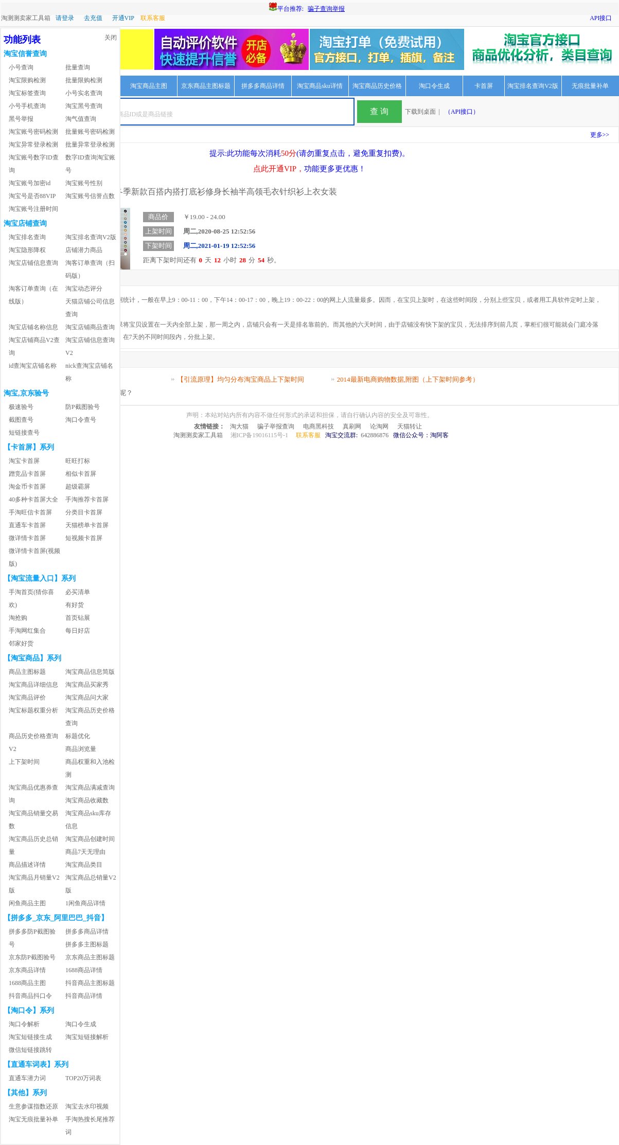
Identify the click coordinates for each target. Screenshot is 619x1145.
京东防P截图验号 (32, 957)
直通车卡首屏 (27, 525)
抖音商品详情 (83, 995)
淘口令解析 (24, 1024)
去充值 (93, 18)
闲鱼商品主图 (27, 903)
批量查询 (77, 67)
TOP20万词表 (83, 1078)
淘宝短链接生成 (30, 1037)
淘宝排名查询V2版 (532, 86)
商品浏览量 (80, 749)
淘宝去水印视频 (87, 1106)
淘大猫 (239, 426)
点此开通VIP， (278, 169)
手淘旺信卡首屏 (30, 512)
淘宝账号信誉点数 (90, 196)
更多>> (600, 134)
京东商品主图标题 (206, 86)
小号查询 (21, 67)
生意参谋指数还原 (33, 1106)
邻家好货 (21, 643)
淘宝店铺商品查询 (90, 327)
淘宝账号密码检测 (33, 131)
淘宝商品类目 (83, 864)
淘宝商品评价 (27, 697)
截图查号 (21, 419)
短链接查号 (24, 432)
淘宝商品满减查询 (90, 787)
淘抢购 (18, 617)
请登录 (65, 18)
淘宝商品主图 (148, 86)
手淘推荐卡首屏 (87, 499)
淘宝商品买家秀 (87, 684)
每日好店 (77, 630)
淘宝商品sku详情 (320, 86)
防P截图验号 (82, 406)
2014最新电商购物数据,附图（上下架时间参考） (408, 379)
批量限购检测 (83, 80)
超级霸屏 (77, 486)
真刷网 (352, 426)
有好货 (74, 605)
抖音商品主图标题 (90, 983)
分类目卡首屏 (83, 512)
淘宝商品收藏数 (87, 800)
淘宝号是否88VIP (32, 196)
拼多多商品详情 (263, 86)
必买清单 (77, 592)
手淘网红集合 (27, 630)
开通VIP (123, 18)
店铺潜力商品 (83, 250)
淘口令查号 (80, 419)
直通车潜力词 (27, 1078)
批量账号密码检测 (90, 131)
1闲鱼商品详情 (85, 903)
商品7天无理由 (85, 851)
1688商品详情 (83, 970)
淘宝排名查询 (27, 237)
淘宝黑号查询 (83, 106)
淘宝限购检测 (27, 80)
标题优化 (77, 736)
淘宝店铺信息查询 (33, 262)
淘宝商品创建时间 (90, 839)
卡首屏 (483, 86)
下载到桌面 (420, 111)
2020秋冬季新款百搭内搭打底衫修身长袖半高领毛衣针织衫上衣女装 (203, 191)
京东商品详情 (27, 970)
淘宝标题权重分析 (33, 710)
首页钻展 (77, 617)
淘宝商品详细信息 (33, 684)
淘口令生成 (434, 86)
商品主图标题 (27, 671)
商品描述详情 (27, 864)
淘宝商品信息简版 (90, 671)
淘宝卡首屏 (24, 460)
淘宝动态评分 (83, 288)
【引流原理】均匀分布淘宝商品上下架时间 (240, 379)
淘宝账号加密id (29, 183)
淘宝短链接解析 (87, 1037)
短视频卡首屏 (83, 538)
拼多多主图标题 (87, 944)
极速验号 (21, 406)
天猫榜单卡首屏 (87, 525)
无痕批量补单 (590, 86)
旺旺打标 (77, 460)
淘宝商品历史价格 (377, 86)
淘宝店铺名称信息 (33, 327)
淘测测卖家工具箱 (25, 18)
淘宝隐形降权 (27, 250)
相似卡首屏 (80, 473)
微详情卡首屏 (27, 538)
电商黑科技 (318, 426)
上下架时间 (24, 761)
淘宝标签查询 (27, 93)
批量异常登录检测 (90, 144)
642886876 (374, 435)
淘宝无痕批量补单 (33, 1119)
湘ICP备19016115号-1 (259, 435)
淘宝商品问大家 (87, 697)
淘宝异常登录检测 (33, 144)
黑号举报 (21, 118)
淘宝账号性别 (83, 183)
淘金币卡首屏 (27, 486)
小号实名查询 (83, 93)
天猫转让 (409, 426)
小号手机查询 (27, 106)
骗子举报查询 (275, 426)
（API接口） (462, 111)
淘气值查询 (80, 118)
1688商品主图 (27, 983)
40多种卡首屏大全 (33, 499)
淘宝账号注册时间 (33, 208)
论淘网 (379, 426)
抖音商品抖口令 (30, 995)
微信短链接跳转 (30, 1049)
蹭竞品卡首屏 (27, 473)
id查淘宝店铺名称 (33, 365)
